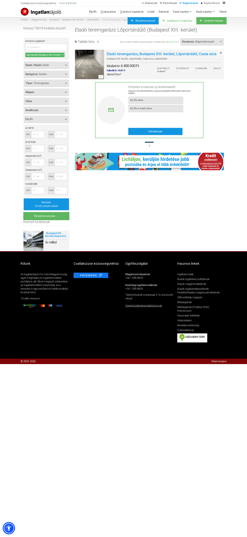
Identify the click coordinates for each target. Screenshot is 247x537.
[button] (9, 528)
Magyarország (39, 19)
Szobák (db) (31, 184)
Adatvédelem (184, 320)
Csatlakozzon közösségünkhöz (38, 3)
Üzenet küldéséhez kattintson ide (143, 305)
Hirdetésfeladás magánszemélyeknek (198, 292)
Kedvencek (151, 3)
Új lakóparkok (108, 11)
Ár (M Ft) (29, 128)
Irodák (151, 11)
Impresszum (184, 310)
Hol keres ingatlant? (35, 41)
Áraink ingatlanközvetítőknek (193, 279)
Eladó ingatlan (181, 11)
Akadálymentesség (188, 325)
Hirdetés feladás (213, 20)
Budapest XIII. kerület (72, 19)
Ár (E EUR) (30, 142)
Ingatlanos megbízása (179, 20)
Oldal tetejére (219, 361)
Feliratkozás (155, 131)
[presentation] (156, 120)
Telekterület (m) (33, 170)
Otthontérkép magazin (189, 297)
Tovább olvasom (30, 298)
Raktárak (164, 11)
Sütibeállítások (185, 330)
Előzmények (170, 3)
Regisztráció (190, 3)
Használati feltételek (188, 315)
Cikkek (223, 11)
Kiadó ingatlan (204, 11)
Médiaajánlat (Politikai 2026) (193, 307)
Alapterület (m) (33, 156)
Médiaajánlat (184, 302)
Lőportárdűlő (93, 19)
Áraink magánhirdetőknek (191, 284)
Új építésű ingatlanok (132, 11)
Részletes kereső (145, 20)
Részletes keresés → (46, 216)
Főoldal (24, 19)
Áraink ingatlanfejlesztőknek (193, 288)
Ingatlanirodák (185, 274)
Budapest (54, 19)
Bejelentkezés (212, 3)
